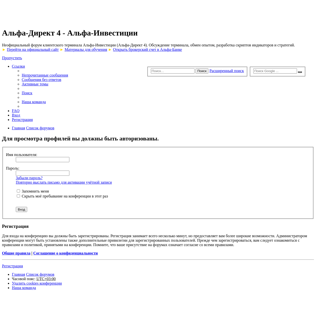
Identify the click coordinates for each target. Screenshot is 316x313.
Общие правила (16, 253)
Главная (18, 274)
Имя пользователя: (21, 155)
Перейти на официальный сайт (33, 49)
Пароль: (12, 168)
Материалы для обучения (86, 49)
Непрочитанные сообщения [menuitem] (45, 75)
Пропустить (12, 58)
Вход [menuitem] (16, 115)
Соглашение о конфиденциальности (65, 253)
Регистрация (12, 266)
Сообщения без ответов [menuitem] (41, 80)
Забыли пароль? (29, 178)
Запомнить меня (33, 191)
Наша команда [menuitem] (34, 102)
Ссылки (18, 66)
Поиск (202, 71)
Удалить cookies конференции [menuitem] (37, 283)
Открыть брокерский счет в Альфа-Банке (147, 49)
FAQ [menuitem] (16, 111)
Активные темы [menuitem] (35, 84)
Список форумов (40, 274)
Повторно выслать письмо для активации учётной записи (64, 182)
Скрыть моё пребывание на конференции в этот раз (62, 196)
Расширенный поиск (226, 71)
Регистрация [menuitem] (22, 119)
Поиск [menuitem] (27, 93)
